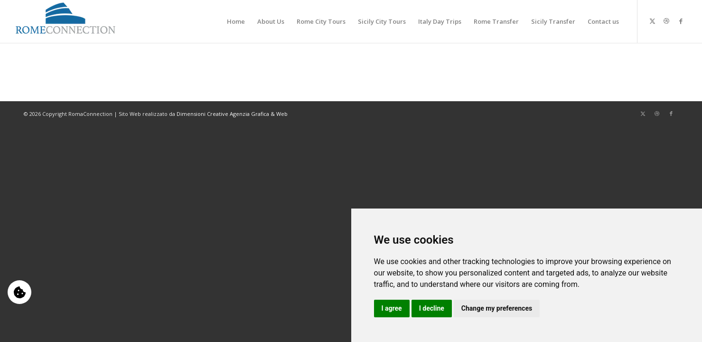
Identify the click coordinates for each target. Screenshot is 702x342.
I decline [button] (431, 308)
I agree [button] (392, 308)
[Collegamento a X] (652, 21)
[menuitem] (236, 21)
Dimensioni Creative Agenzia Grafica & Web (232, 113)
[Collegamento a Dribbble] (666, 21)
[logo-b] (65, 21)
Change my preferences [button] (496, 308)
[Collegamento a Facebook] (681, 21)
